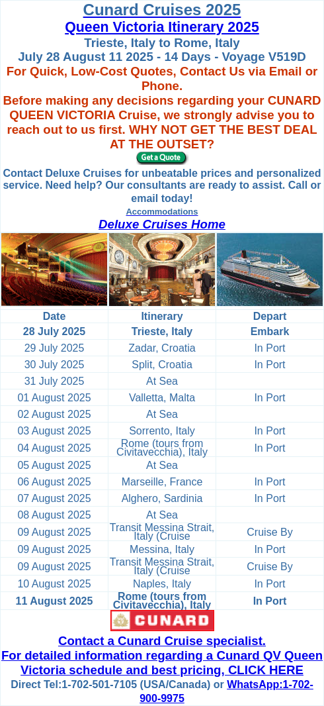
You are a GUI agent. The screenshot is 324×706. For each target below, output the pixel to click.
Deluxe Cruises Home (162, 224)
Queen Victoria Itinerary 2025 (162, 27)
